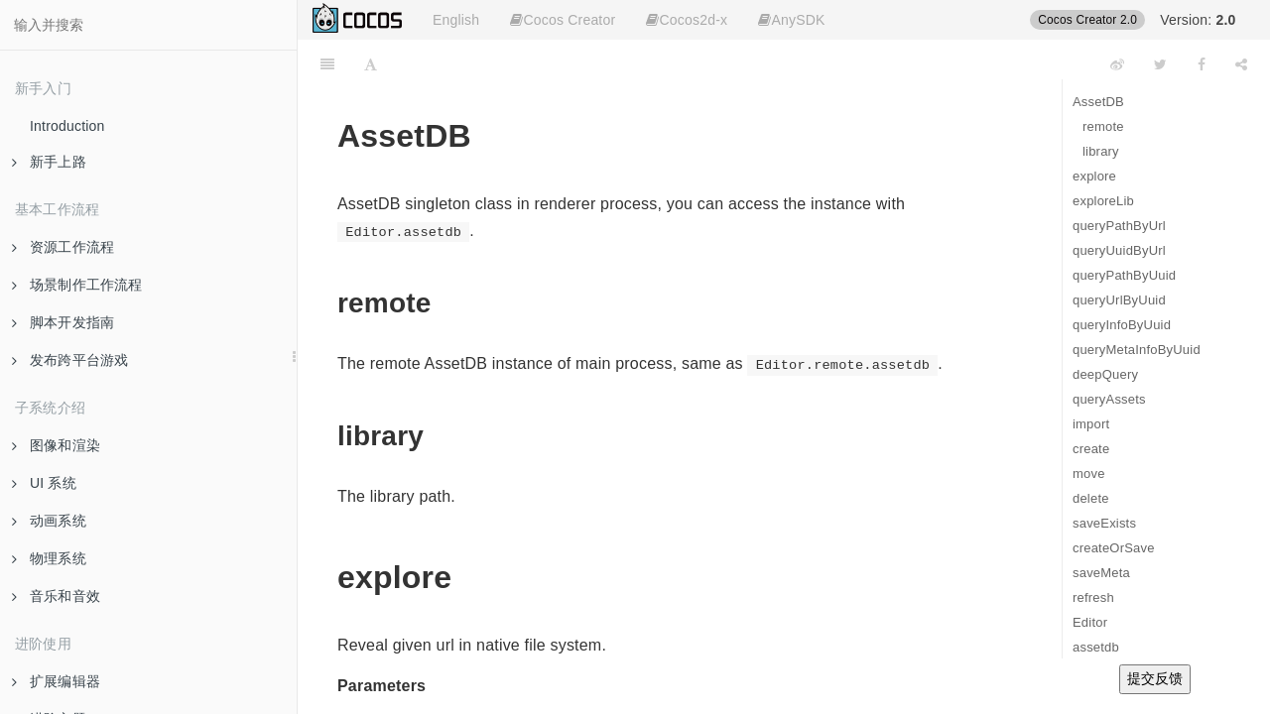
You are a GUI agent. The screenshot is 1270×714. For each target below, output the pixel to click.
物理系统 (49, 558)
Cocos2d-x (686, 20)
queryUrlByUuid (1119, 300)
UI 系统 (44, 483)
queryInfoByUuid (1122, 324)
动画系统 (49, 521)
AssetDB (1098, 101)
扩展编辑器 (56, 681)
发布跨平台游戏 (70, 360)
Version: (1197, 20)
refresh (1093, 597)
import (1091, 423)
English (456, 20)
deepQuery (1105, 374)
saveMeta (1101, 572)
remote (1103, 126)
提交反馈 (1155, 678)
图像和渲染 (56, 445)
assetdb (1096, 647)
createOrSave (1114, 547)
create (1091, 448)
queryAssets (1109, 399)
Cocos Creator (562, 20)
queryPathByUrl (1119, 225)
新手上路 (49, 162)
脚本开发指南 (63, 322)
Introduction (67, 126)
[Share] (1241, 64)
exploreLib (1103, 200)
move (1089, 473)
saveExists (1104, 523)
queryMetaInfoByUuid (1137, 349)
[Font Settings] (370, 64)
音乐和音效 (56, 596)
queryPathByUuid (1124, 275)
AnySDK (791, 20)
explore (1094, 176)
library (1100, 151)
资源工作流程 (63, 247)
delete (1091, 498)
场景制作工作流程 (77, 285)
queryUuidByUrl (1119, 250)
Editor (1090, 622)
